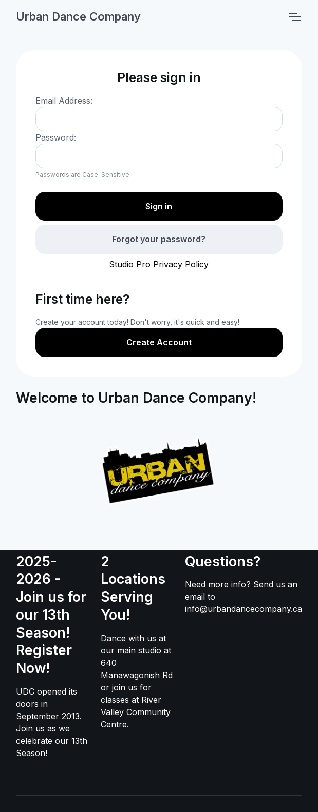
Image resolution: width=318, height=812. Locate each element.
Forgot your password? (158, 239)
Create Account (159, 342)
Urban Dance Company (78, 16)
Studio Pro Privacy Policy (159, 264)
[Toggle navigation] (294, 17)
